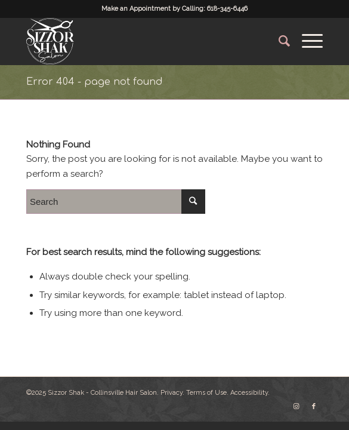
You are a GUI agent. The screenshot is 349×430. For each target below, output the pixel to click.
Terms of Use (206, 393)
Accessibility (249, 393)
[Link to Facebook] (314, 407)
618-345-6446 (227, 9)
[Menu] (306, 41)
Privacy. (172, 393)
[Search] (278, 41)
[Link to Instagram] (296, 407)
